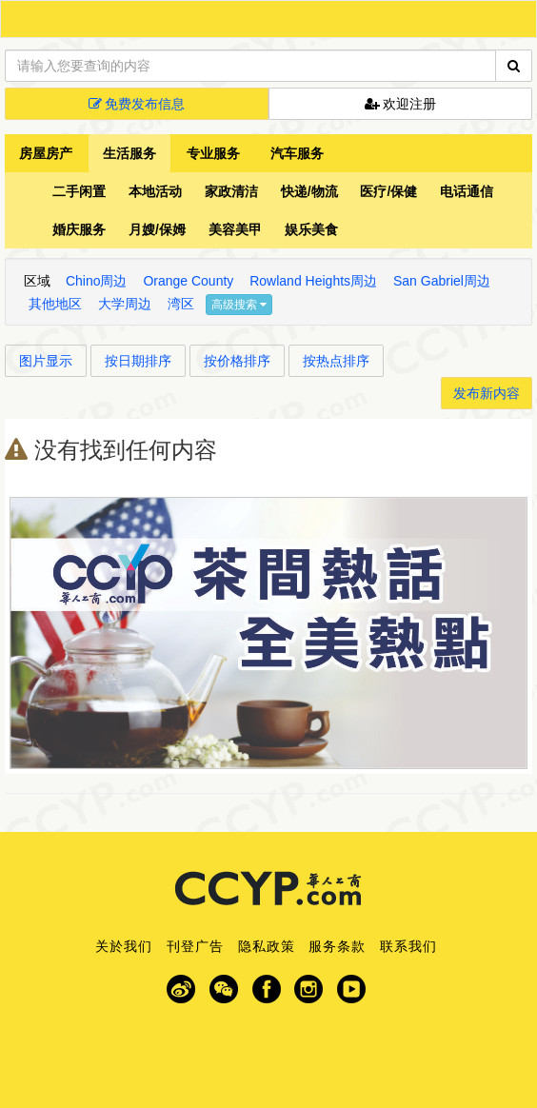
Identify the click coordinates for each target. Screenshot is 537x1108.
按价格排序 (237, 360)
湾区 (181, 303)
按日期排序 (138, 360)
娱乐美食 (311, 229)
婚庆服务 (79, 229)
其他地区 (55, 303)
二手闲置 (79, 191)
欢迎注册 (401, 103)
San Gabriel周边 (441, 280)
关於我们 (123, 946)
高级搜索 (239, 304)
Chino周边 (97, 280)
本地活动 (155, 191)
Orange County (188, 280)
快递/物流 (309, 191)
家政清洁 (231, 191)
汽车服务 (297, 153)
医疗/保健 (388, 191)
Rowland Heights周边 (313, 280)
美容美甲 (235, 229)
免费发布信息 (137, 103)
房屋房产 (45, 153)
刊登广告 (195, 946)
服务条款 (337, 946)
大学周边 (124, 303)
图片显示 (45, 360)
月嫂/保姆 (157, 229)
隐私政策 (266, 946)
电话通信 (466, 191)
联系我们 (408, 946)
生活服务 (129, 153)
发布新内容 (486, 393)
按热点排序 (336, 360)
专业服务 (213, 153)
